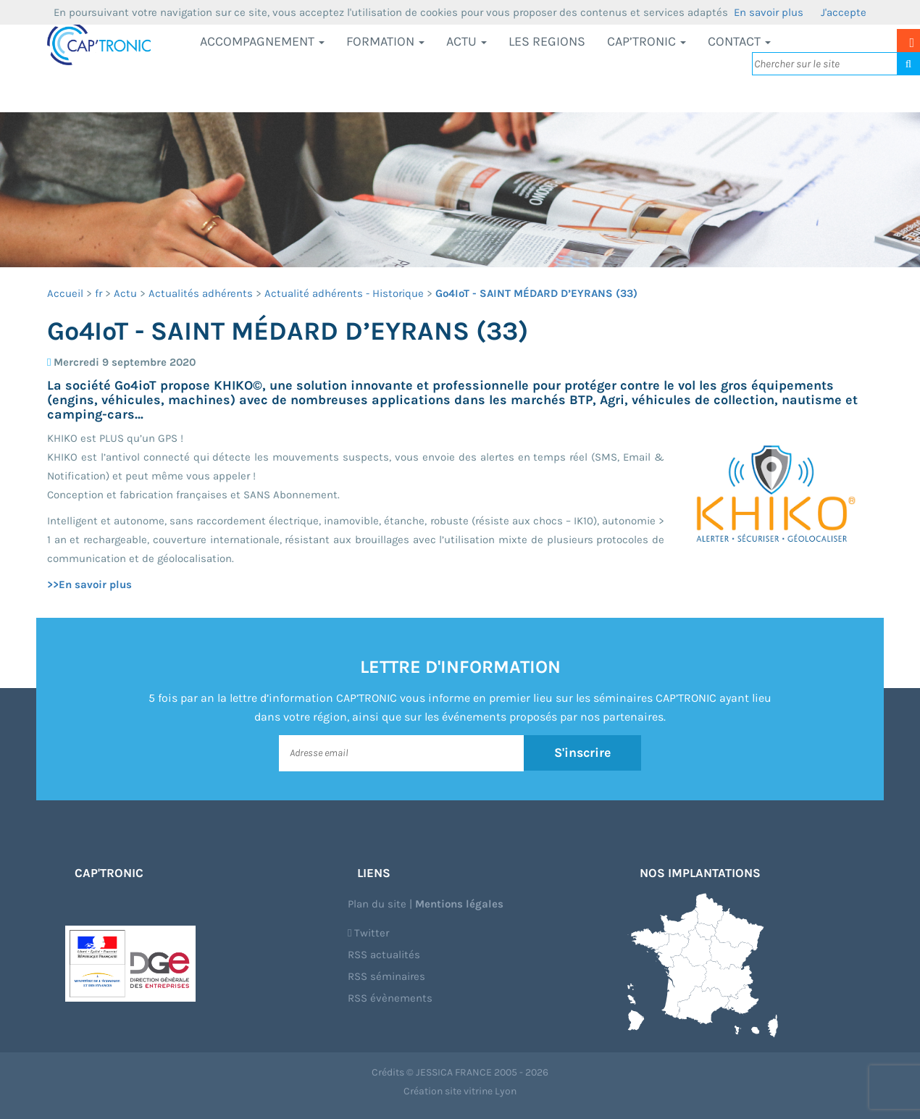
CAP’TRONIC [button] (646, 41)
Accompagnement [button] (262, 41)
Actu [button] (466, 41)
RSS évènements (390, 998)
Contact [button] (739, 41)
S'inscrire (582, 752)
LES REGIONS (547, 41)
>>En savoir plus (89, 584)
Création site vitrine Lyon (460, 1091)
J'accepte (843, 12)
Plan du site (377, 903)
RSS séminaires (386, 976)
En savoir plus (768, 12)
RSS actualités (384, 954)
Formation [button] (385, 41)
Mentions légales (459, 903)
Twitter (368, 932)
